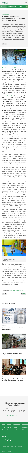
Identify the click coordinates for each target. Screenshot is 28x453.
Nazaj (23, 293)
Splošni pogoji (13, 446)
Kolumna (9, 430)
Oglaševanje (20, 446)
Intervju (9, 427)
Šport (3, 430)
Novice (3, 6)
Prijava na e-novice (5, 446)
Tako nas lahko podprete (14, 415)
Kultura (21, 6)
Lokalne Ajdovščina (5, 14)
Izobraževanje (17, 430)
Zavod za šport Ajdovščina (9, 68)
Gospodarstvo (12, 6)
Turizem (24, 430)
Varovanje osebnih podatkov (19, 451)
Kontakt (4, 436)
